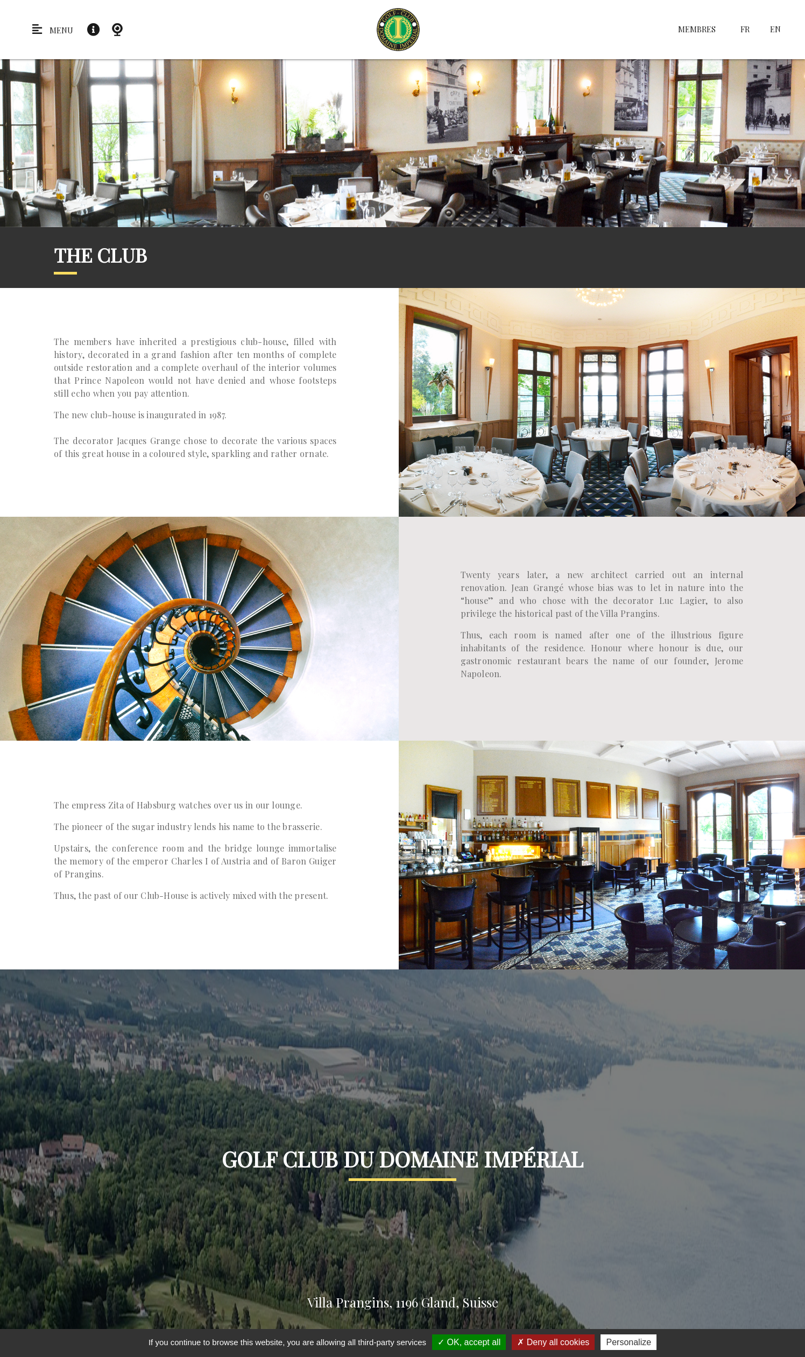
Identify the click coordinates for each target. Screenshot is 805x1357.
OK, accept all (468, 1342)
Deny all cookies (553, 1342)
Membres (697, 29)
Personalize (628, 1342)
